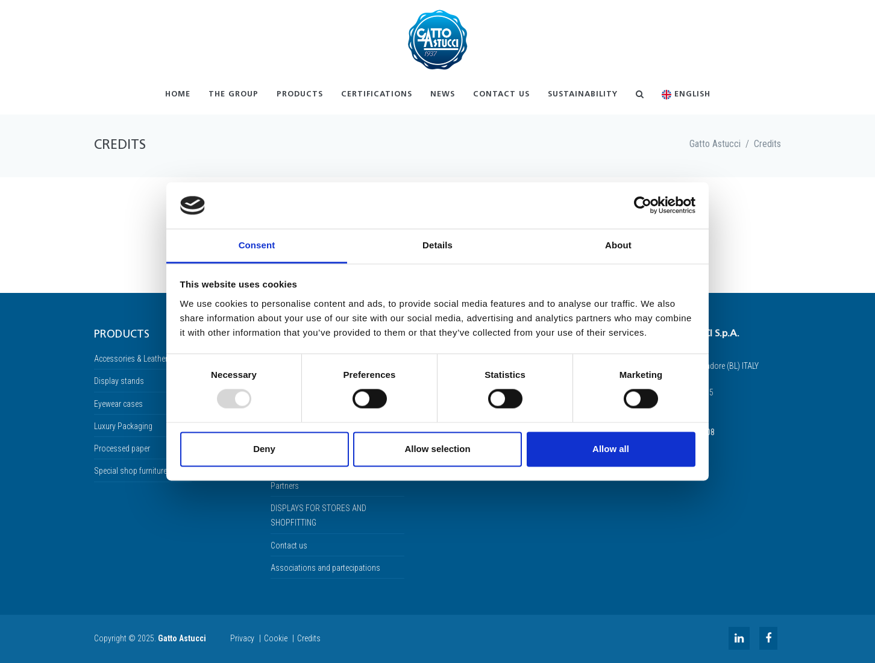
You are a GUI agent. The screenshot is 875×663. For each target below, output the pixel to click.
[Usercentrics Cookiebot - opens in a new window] (642, 205)
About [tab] (618, 245)
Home (177, 94)
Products (300, 94)
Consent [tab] (257, 245)
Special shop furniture (130, 471)
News (442, 94)
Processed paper (122, 448)
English (686, 94)
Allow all (610, 449)
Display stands (119, 381)
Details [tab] (437, 245)
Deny (264, 449)
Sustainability (583, 94)
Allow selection (437, 449)
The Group (234, 94)
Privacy (242, 638)
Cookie (275, 638)
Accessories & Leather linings (143, 358)
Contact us (501, 94)
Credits (767, 143)
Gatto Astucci (715, 143)
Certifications (376, 94)
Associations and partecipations (325, 568)
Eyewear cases (118, 404)
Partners (285, 486)
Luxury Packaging (123, 426)
